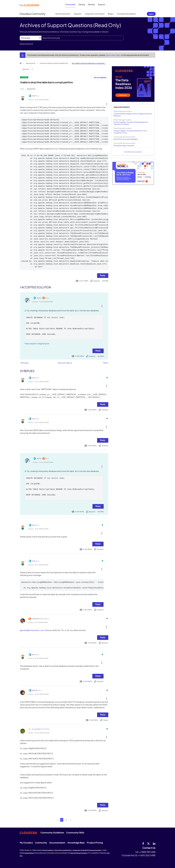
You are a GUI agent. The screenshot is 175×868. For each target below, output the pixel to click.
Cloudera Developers (126, 14)
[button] (105, 103)
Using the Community (94, 14)
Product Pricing (95, 842)
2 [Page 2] (66, 820)
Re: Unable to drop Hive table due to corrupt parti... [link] (89, 63)
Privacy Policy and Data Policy (63, 850)
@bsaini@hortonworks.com (32, 630)
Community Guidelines (52, 832)
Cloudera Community (32, 13)
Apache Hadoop (29, 853)
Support (101, 4)
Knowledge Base (76, 842)
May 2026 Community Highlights (126, 139)
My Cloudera (26, 842)
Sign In (151, 14)
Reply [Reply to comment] (98, 350)
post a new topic (113, 55)
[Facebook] (143, 843)
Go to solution (100, 77)
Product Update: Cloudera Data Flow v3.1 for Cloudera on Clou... (130, 132)
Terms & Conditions (47, 850)
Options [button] (25, 69)
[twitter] (148, 843)
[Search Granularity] (30, 37)
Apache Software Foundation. (79, 853)
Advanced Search (26, 44)
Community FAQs (75, 832)
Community (70, 4)
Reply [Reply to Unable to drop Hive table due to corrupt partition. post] (102, 275)
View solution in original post (37, 343)
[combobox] (82, 38)
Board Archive (30, 63)
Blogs (110, 14)
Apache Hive (31, 89)
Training (81, 4)
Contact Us (148, 848)
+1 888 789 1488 (147, 852)
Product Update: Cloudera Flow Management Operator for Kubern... (131, 123)
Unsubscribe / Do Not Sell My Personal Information (87, 850)
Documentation (57, 842)
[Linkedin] (154, 843)
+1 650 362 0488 (146, 855)
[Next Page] (71, 820)
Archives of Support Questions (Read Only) (54, 63)
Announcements (62, 14)
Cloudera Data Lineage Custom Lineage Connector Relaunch (133, 115)
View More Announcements (133, 152)
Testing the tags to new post (124, 145)
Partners (91, 4)
